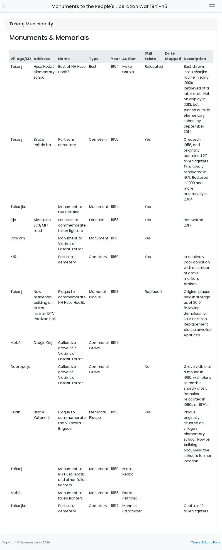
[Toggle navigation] (212, 6)
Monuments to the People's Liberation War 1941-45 (108, 6)
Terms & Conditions (205, 542)
